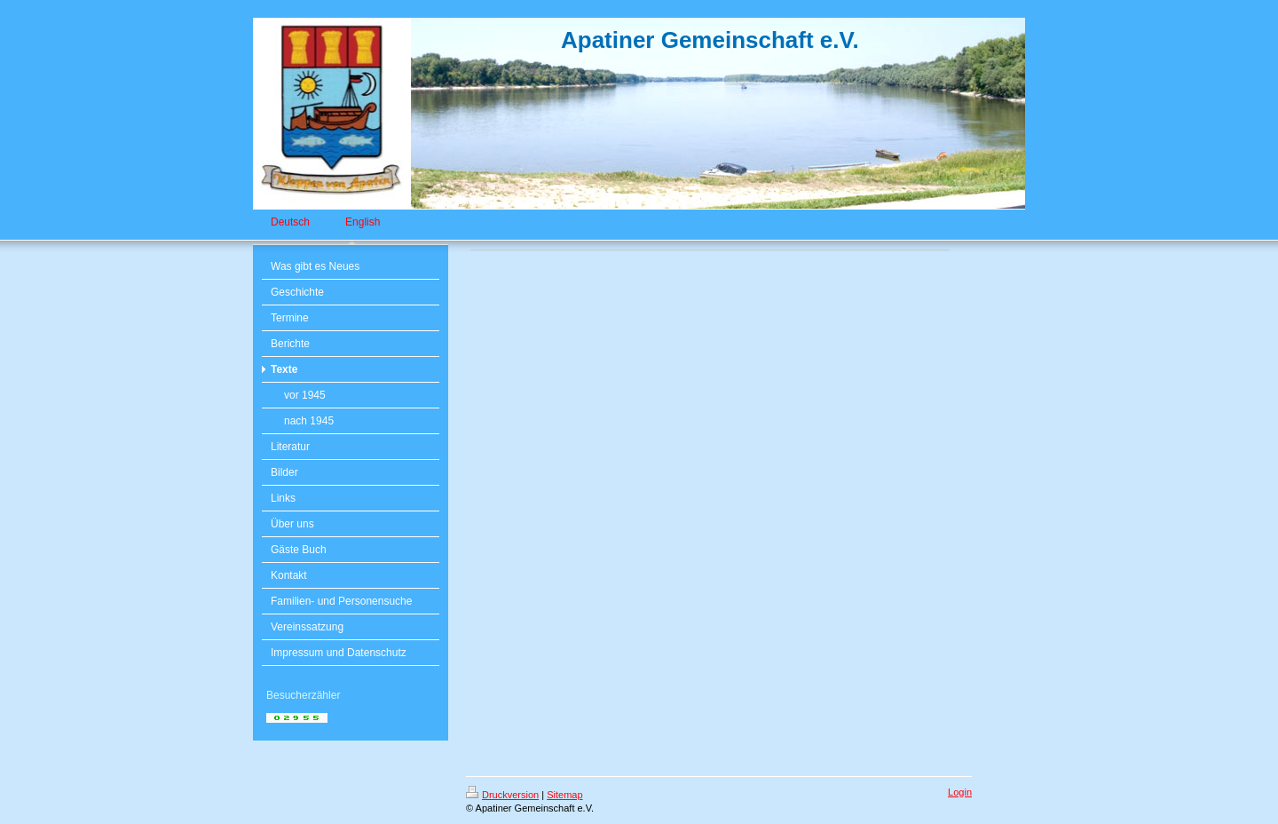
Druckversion (502, 794)
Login (960, 792)
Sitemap (564, 794)
